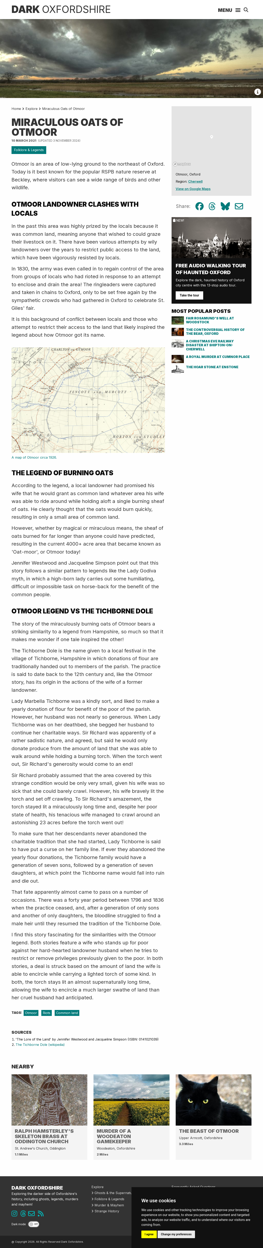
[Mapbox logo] (182, 164)
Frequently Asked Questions (194, 1187)
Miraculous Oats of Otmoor (63, 109)
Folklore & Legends (29, 150)
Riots (46, 1013)
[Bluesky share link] (225, 206)
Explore (31, 109)
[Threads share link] (212, 206)
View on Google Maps (193, 189)
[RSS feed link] (42, 1215)
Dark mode (19, 1224)
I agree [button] (149, 1234)
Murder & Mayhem (107, 1205)
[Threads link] (24, 1215)
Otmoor (31, 1013)
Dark (61, 9)
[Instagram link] (15, 1215)
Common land (67, 1013)
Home (16, 109)
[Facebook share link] (199, 206)
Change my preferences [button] (176, 1234)
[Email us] (33, 1215)
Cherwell (195, 181)
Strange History (105, 1211)
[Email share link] (239, 206)
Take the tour (189, 295)
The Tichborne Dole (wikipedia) (40, 1045)
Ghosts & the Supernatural (113, 1193)
